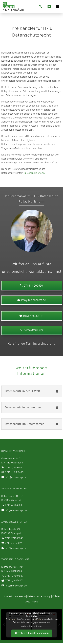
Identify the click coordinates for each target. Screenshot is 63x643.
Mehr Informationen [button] (31, 626)
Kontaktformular (31, 330)
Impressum (20, 596)
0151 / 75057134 (31, 316)
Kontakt (8, 596)
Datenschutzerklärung (39, 596)
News (35, 601)
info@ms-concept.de (31, 300)
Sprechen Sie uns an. (34, 173)
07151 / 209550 (13, 467)
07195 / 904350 (13, 505)
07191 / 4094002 (14, 576)
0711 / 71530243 (14, 538)
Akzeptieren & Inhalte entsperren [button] (31, 633)
